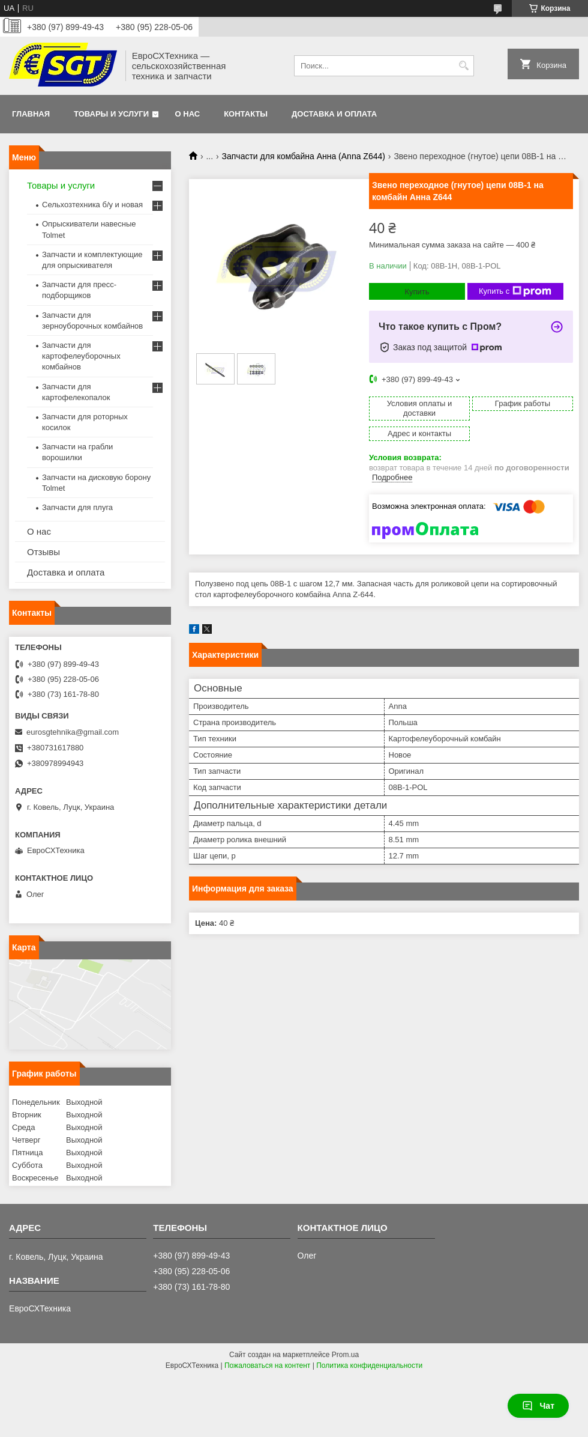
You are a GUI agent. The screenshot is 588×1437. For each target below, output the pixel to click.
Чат (538, 1405)
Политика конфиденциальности (369, 1365)
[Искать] (463, 65)
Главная (31, 113)
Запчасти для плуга (77, 507)
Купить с (515, 291)
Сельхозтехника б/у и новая (92, 204)
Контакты (246, 113)
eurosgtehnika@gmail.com (72, 732)
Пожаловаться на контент (267, 1365)
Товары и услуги (111, 113)
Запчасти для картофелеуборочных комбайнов (81, 356)
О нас (187, 113)
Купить (416, 291)
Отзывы (43, 552)
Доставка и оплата (334, 113)
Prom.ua (345, 1354)
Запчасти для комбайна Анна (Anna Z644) (303, 156)
